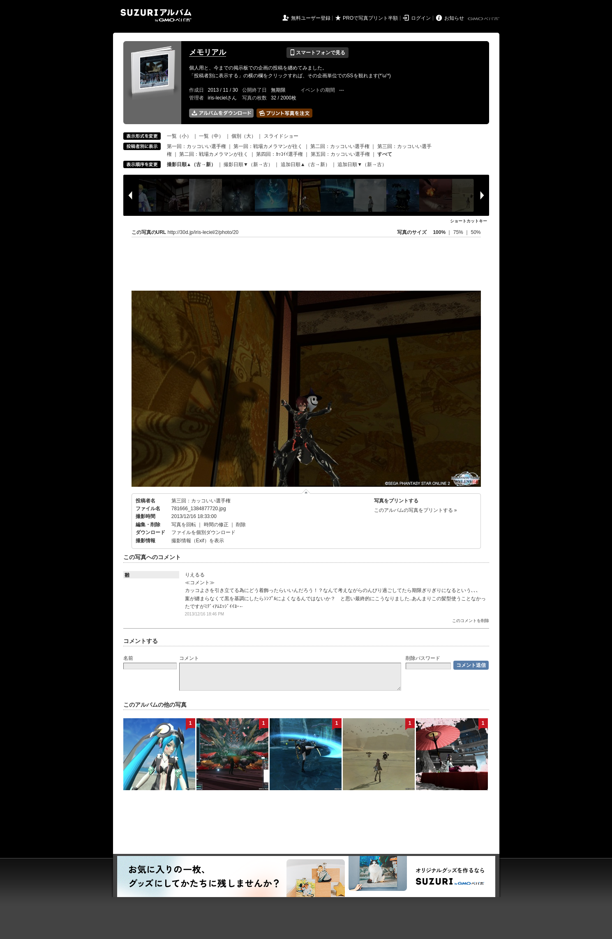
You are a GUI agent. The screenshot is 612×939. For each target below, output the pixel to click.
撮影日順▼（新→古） (248, 164)
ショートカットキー (468, 221)
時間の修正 (216, 524)
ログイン (421, 18)
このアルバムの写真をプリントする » (415, 510)
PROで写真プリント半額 (370, 18)
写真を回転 (183, 524)
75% (458, 232)
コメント (189, 658)
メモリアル (207, 52)
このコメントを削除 (470, 620)
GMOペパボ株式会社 (484, 19)
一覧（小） (179, 136)
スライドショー (281, 136)
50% (475, 232)
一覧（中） (211, 136)
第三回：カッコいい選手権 (201, 501)
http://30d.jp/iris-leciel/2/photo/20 (203, 232)
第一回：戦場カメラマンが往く (268, 146)
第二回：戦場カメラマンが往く (213, 154)
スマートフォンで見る (317, 52)
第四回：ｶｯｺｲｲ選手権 (279, 154)
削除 (241, 524)
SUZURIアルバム (156, 15)
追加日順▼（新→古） (362, 164)
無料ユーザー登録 (310, 18)
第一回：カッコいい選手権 (196, 146)
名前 (128, 658)
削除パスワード (423, 658)
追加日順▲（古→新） (305, 164)
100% (439, 232)
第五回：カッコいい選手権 (340, 154)
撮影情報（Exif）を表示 (197, 541)
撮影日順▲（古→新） (191, 164)
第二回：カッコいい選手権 (340, 146)
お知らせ (454, 18)
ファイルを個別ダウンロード (203, 532)
